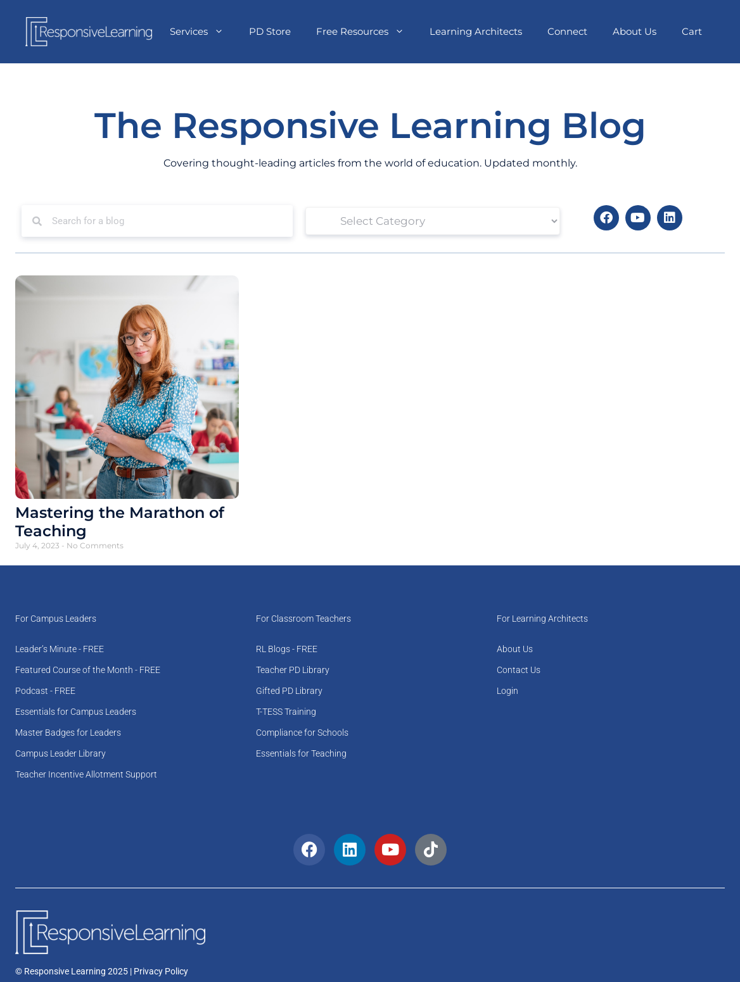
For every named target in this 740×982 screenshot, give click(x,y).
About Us (634, 31)
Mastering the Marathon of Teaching (119, 521)
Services (203, 32)
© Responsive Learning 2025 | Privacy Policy (101, 971)
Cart (692, 31)
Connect (567, 31)
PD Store (270, 31)
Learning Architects (476, 31)
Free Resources (366, 32)
